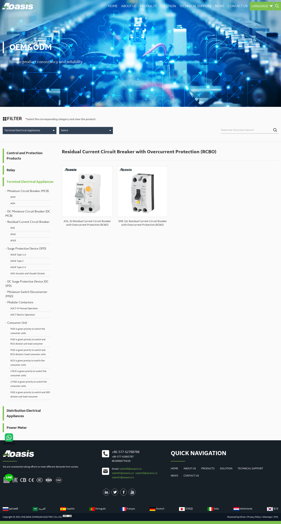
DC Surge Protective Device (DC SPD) (27, 284)
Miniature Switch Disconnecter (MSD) (26, 294)
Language (261, 6)
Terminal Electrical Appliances (30, 182)
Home (111, 6)
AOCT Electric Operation (22, 315)
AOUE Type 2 (16, 261)
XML (276, 517)
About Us (127, 6)
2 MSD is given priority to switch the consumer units (28, 384)
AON (12, 203)
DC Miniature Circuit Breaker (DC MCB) (27, 213)
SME (12, 228)
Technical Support (195, 6)
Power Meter (17, 428)
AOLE (13, 234)
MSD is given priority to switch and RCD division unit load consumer (27, 341)
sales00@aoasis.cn (131, 469)
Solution (167, 6)
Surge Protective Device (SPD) (26, 248)
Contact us (237, 6)
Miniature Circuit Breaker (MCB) (28, 191)
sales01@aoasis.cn (123, 473)
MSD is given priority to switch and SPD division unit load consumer (30, 394)
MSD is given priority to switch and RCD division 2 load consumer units (28, 352)
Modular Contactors (20, 302)
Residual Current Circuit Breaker (28, 222)
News (219, 6)
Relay (11, 170)
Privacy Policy (254, 517)
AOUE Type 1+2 (18, 254)
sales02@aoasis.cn (146, 473)
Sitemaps (267, 517)
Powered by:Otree (236, 517)
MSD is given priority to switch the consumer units (27, 331)
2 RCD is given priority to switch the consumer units (28, 373)
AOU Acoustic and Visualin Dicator (27, 273)
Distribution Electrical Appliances (24, 413)
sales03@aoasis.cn (123, 477)
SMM (13, 197)
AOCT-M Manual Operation (24, 308)
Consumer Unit (17, 322)
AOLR (13, 240)
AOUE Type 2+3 (18, 267)
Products (147, 6)
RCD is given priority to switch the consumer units (27, 362)
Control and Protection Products (24, 155)
